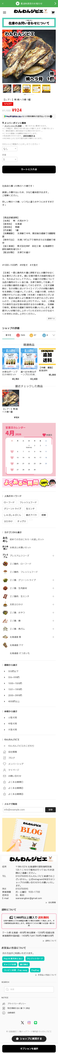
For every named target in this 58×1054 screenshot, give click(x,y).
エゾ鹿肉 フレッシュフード (24, 572)
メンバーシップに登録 (13, 126)
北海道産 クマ (16, 645)
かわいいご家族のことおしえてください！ (21, 144)
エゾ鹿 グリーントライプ (23, 580)
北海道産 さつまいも (20, 653)
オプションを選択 (29, 1048)
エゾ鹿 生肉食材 (18, 588)
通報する (51, 319)
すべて (8, 335)
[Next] (54, 56)
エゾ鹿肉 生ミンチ (19, 596)
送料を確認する (29, 136)
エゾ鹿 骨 (15, 621)
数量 (4, 155)
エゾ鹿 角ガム (17, 629)
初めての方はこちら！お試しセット (28, 539)
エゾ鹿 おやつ (17, 612)
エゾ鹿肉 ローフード (20, 564)
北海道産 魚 (15, 637)
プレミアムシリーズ (19, 555)
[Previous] (3, 56)
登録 (50, 810)
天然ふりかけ (16, 604)
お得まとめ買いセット (20, 547)
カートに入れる (29, 169)
